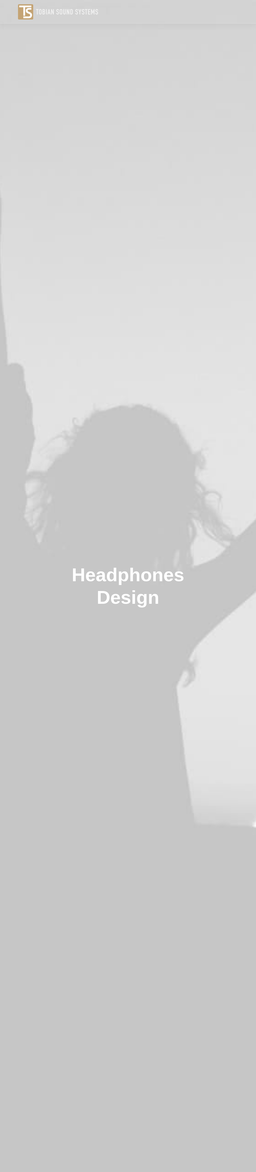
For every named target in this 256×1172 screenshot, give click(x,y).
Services (108, 1126)
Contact (107, 1141)
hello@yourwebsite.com (228, 1118)
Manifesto (109, 1118)
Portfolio (108, 1134)
